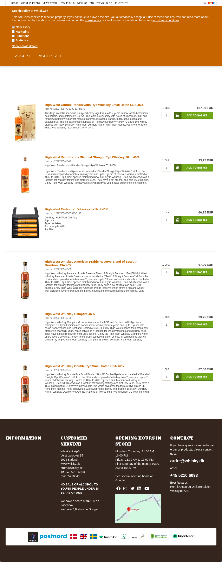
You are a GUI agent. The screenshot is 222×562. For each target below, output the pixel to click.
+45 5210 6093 (184, 475)
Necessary (23, 27)
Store (14, 3)
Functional (23, 36)
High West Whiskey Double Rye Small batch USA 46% (84, 366)
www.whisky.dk (70, 463)
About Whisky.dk (30, 3)
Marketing (22, 31)
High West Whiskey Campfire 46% (69, 314)
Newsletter (50, 3)
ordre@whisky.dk (71, 468)
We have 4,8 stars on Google (79, 509)
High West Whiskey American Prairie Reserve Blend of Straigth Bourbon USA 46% (91, 263)
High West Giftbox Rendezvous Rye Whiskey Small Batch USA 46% (94, 105)
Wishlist (82, 3)
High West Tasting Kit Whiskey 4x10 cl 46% (76, 209)
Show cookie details (25, 46)
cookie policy (93, 20)
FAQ (92, 3)
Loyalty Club (66, 3)
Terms (100, 3)
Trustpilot (121, 3)
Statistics (22, 40)
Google (120, 480)
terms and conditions (165, 20)
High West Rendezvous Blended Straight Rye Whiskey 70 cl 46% (92, 157)
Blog (109, 3)
